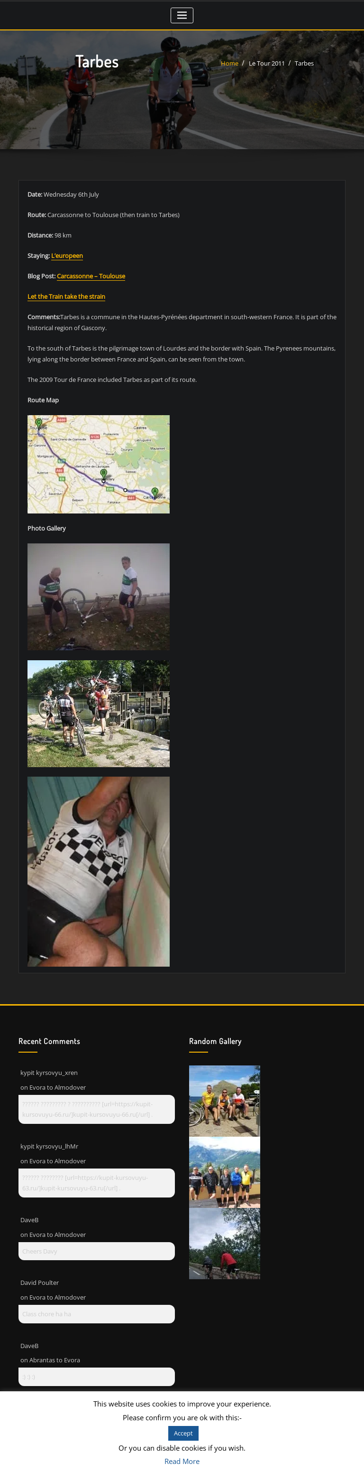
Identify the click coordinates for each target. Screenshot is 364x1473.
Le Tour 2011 (267, 63)
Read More (182, 1461)
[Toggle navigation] (182, 15)
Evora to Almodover (57, 1087)
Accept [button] (183, 1433)
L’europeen (67, 255)
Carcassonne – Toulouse (91, 276)
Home (229, 63)
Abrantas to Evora (54, 1360)
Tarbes (304, 63)
